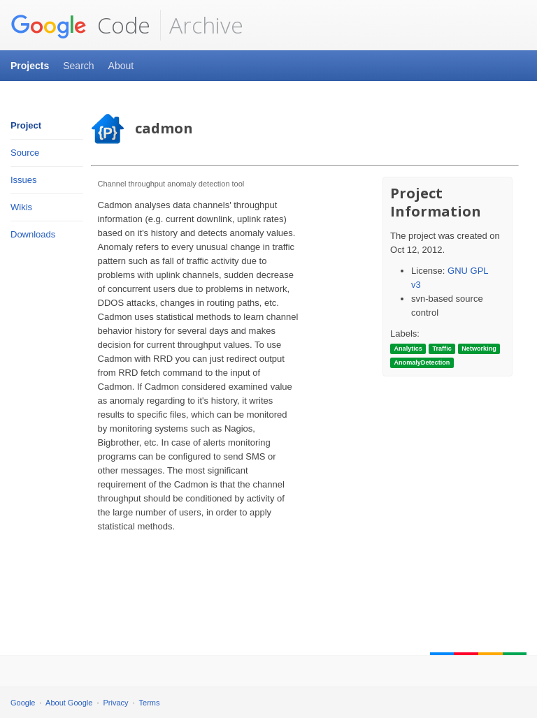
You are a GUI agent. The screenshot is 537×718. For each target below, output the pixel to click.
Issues (23, 180)
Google (22, 702)
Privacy (116, 702)
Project (25, 125)
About (121, 65)
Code (80, 25)
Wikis (21, 207)
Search (78, 65)
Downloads (32, 234)
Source (24, 152)
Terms (149, 702)
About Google (68, 702)
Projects (29, 65)
